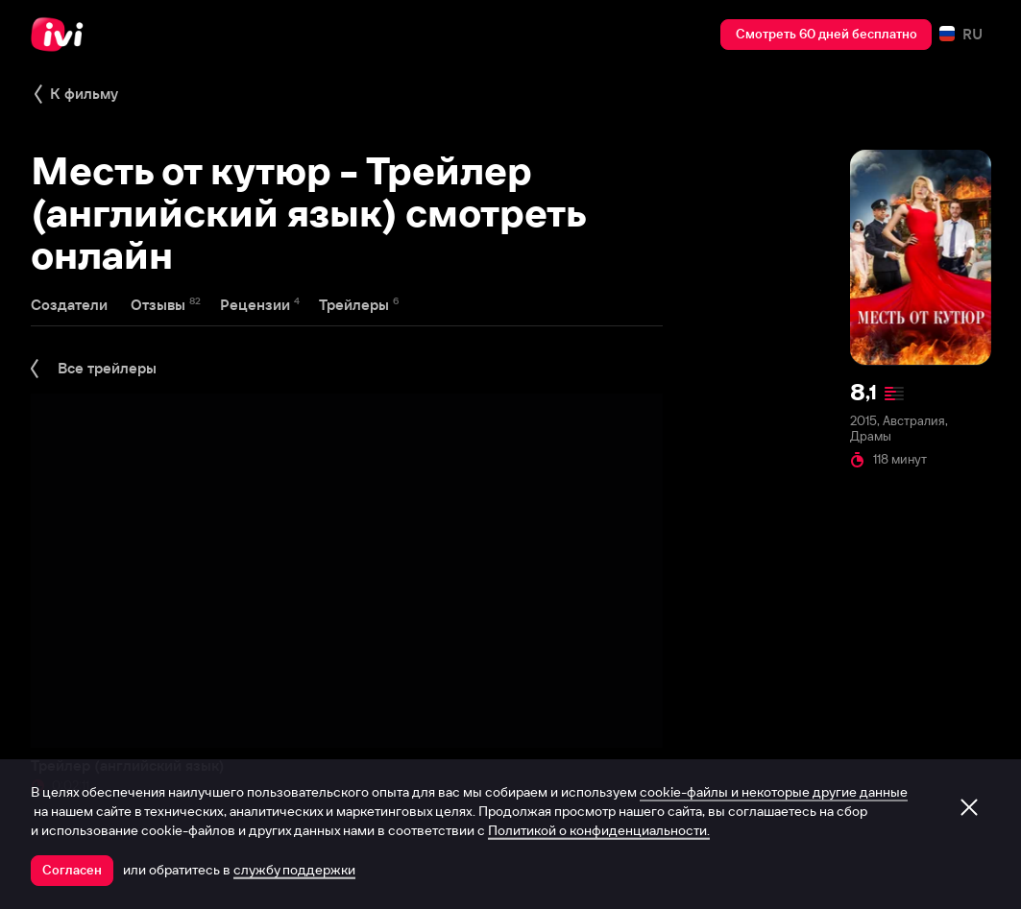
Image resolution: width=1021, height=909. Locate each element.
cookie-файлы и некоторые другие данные (774, 792)
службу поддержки (294, 869)
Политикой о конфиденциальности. (599, 830)
